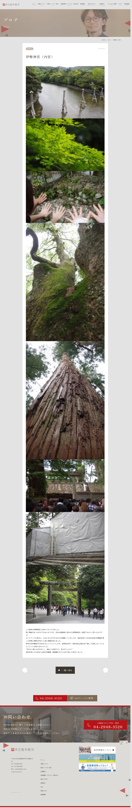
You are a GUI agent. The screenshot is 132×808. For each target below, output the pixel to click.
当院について (44, 764)
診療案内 (43, 771)
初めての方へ (44, 779)
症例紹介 (43, 783)
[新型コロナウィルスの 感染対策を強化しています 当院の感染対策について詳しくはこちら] (97, 758)
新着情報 (43, 794)
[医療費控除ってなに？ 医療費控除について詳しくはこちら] (97, 767)
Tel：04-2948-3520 (16, 764)
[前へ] (24, 670)
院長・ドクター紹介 (46, 768)
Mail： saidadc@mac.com (18, 769)
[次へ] (105, 670)
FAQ (42, 787)
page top (121, 743)
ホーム (42, 760)
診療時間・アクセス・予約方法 (49, 775)
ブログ (109, 40)
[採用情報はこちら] (97, 750)
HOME (103, 40)
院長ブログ (44, 791)
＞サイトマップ (16, 772)
